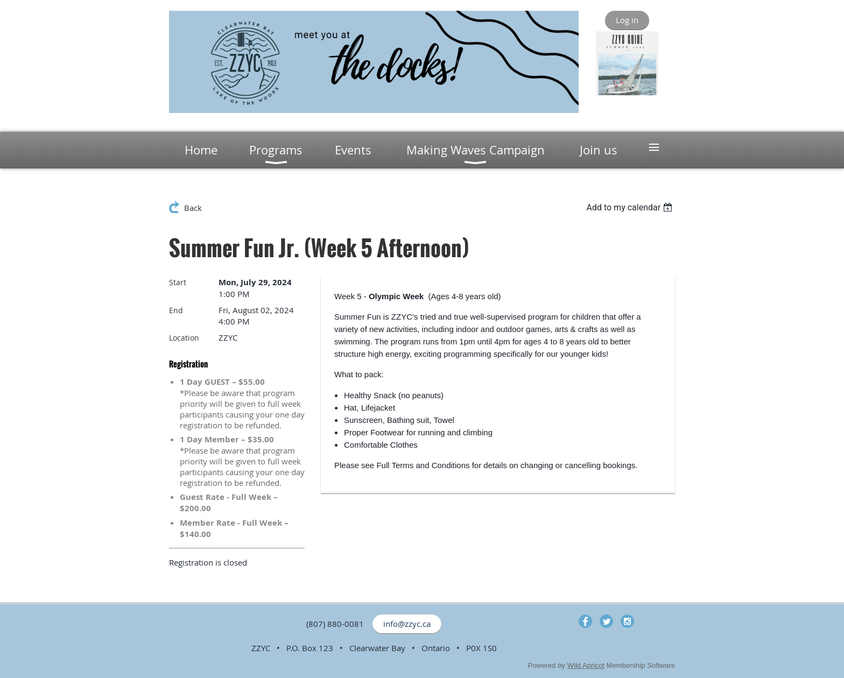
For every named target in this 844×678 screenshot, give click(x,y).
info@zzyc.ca (407, 623)
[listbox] (630, 207)
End (176, 310)
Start (177, 282)
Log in (627, 20)
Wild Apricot (585, 665)
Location (184, 338)
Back (193, 207)
